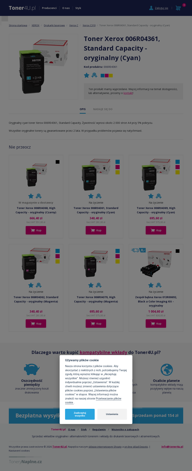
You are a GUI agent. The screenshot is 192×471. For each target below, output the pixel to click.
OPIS (83, 109)
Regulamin (99, 429)
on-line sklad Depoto (136, 446)
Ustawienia (112, 414)
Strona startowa (18, 25)
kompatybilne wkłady (103, 352)
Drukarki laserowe (54, 25)
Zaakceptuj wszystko (80, 414)
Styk (78, 8)
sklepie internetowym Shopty (105, 446)
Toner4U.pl (59, 446)
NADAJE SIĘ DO (102, 109)
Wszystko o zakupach (125, 429)
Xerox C (73, 25)
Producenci (49, 8)
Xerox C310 (89, 25)
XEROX (35, 25)
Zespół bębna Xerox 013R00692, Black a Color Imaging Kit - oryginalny (156, 301)
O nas (66, 8)
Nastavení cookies (19, 450)
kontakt (128, 93)
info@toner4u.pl (172, 446)
